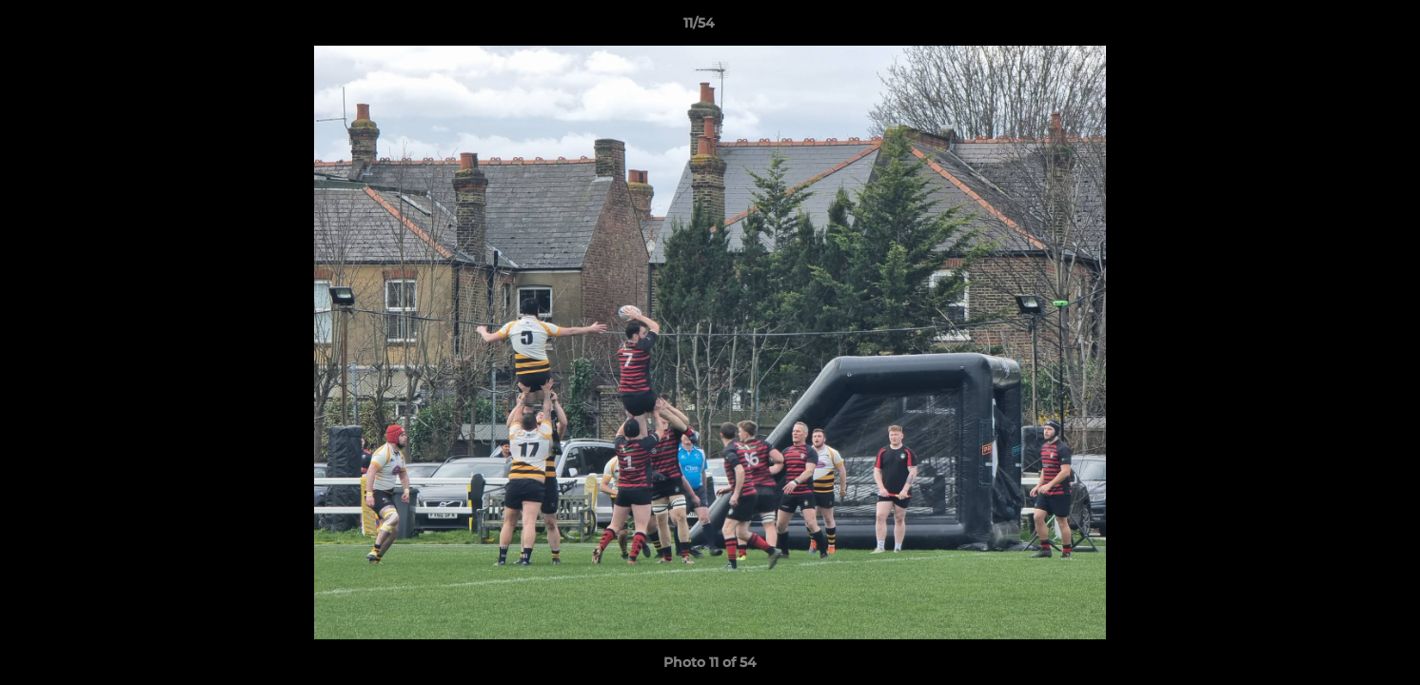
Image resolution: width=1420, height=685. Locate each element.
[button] (1340, 27)
